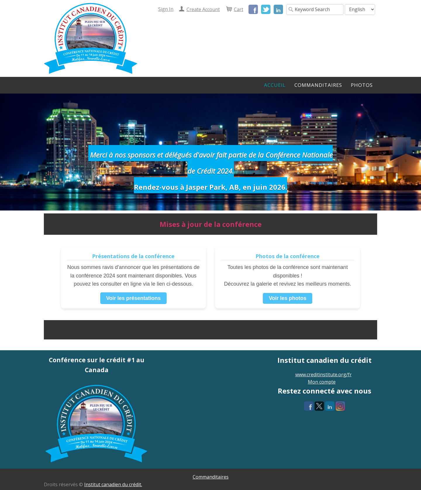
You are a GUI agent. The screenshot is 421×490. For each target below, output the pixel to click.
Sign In (165, 9)
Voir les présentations (133, 298)
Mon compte (322, 382)
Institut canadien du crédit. (113, 484)
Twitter (265, 9)
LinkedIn (278, 9)
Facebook (253, 9)
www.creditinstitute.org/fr (323, 374)
